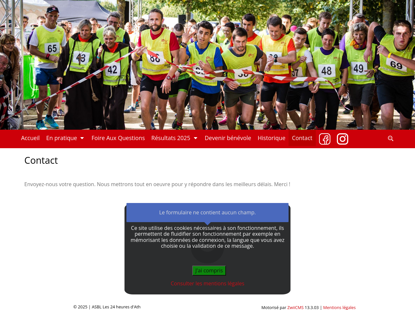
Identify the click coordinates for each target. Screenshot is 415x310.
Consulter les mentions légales (207, 283)
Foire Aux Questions (118, 138)
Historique (272, 138)
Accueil (30, 138)
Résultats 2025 (174, 138)
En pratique (65, 138)
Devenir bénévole (228, 138)
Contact (302, 138)
